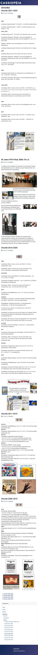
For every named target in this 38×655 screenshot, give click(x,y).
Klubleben (4, 614)
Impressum (16, 648)
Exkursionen (6, 618)
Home (3, 609)
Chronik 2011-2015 (8, 627)
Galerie (4, 612)
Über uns (5, 616)
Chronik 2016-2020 (8, 625)
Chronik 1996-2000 (8, 635)
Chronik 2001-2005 (8, 633)
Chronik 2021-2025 (8, 623)
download (24, 191)
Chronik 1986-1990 (8, 639)
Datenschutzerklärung (19, 651)
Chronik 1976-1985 (8, 631)
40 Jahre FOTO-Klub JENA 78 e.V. (11, 621)
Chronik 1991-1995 (8, 637)
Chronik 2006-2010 (8, 629)
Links (3, 607)
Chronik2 (10, 13)
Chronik (5, 620)
